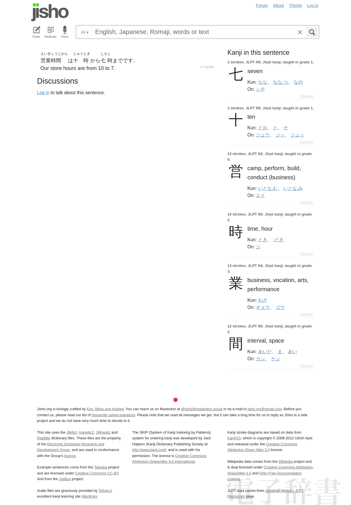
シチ (260, 89)
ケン (275, 358)
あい (292, 351)
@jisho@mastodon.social (201, 409)
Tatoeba (209, 66)
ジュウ (263, 135)
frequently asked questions (113, 415)
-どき (278, 239)
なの (298, 82)
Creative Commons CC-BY (96, 473)
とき (262, 239)
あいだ (265, 351)
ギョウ (263, 307)
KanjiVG (234, 438)
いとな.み (293, 188)
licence (70, 456)
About (278, 5)
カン (260, 358)
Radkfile (43, 438)
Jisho (50, 12)
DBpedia (285, 461)
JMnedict (103, 432)
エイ (260, 195)
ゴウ (280, 307)
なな (262, 82)
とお (262, 127)
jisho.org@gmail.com (265, 409)
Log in (312, 5)
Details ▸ (306, 96)
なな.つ (280, 82)
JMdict (72, 432)
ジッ (280, 135)
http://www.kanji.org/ (148, 450)
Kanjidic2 (86, 432)
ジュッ (297, 135)
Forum (262, 5)
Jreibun (65, 479)
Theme (295, 5)
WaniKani (89, 496)
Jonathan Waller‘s (279, 490)
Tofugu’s (105, 490)
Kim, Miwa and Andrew (105, 409)
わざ (262, 300)
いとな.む (268, 188)
